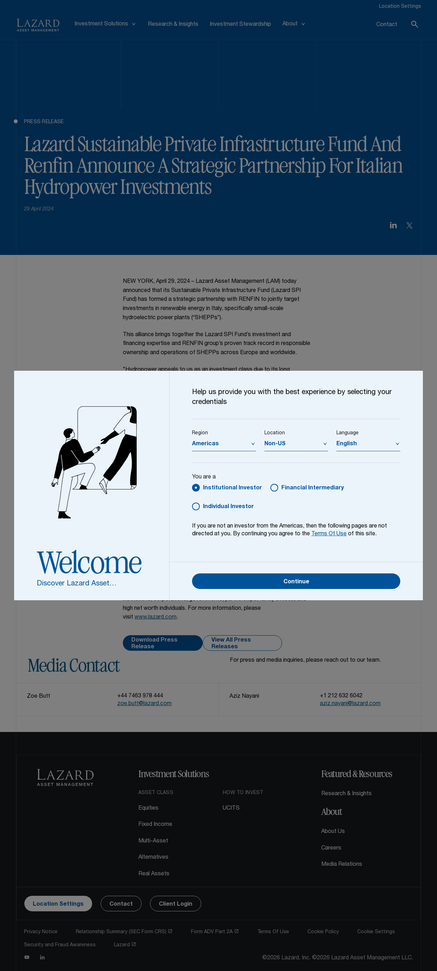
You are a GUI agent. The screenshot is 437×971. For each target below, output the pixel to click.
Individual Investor (228, 507)
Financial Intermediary (312, 488)
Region (200, 433)
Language (347, 433)
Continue (296, 582)
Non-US (275, 444)
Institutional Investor (232, 488)
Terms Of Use (329, 534)
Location (274, 433)
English (346, 444)
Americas (205, 444)
